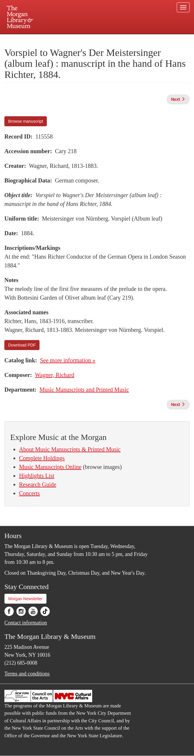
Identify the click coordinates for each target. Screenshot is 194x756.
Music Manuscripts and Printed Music (84, 389)
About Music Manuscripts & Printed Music (70, 449)
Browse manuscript (25, 121)
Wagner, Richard (54, 375)
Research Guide (37, 484)
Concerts (29, 493)
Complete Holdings (42, 458)
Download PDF (22, 345)
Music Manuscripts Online (50, 467)
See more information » (67, 360)
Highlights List (36, 475)
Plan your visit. (27, 39)
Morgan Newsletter (25, 598)
